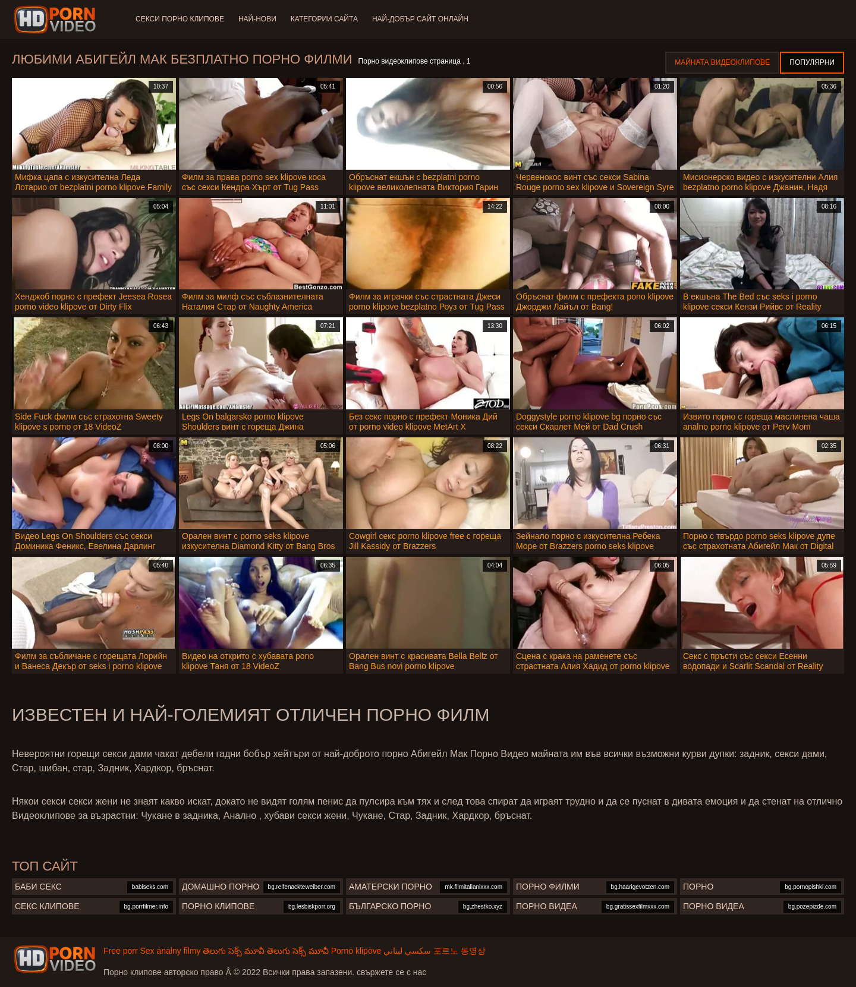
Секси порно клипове (180, 19)
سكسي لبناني (407, 951)
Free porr (120, 951)
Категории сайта (324, 19)
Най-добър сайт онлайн (420, 19)
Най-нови (257, 19)
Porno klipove (356, 951)
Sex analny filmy (170, 951)
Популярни (812, 62)
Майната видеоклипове (722, 62)
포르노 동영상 (459, 951)
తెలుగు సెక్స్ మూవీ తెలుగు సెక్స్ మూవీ (265, 951)
